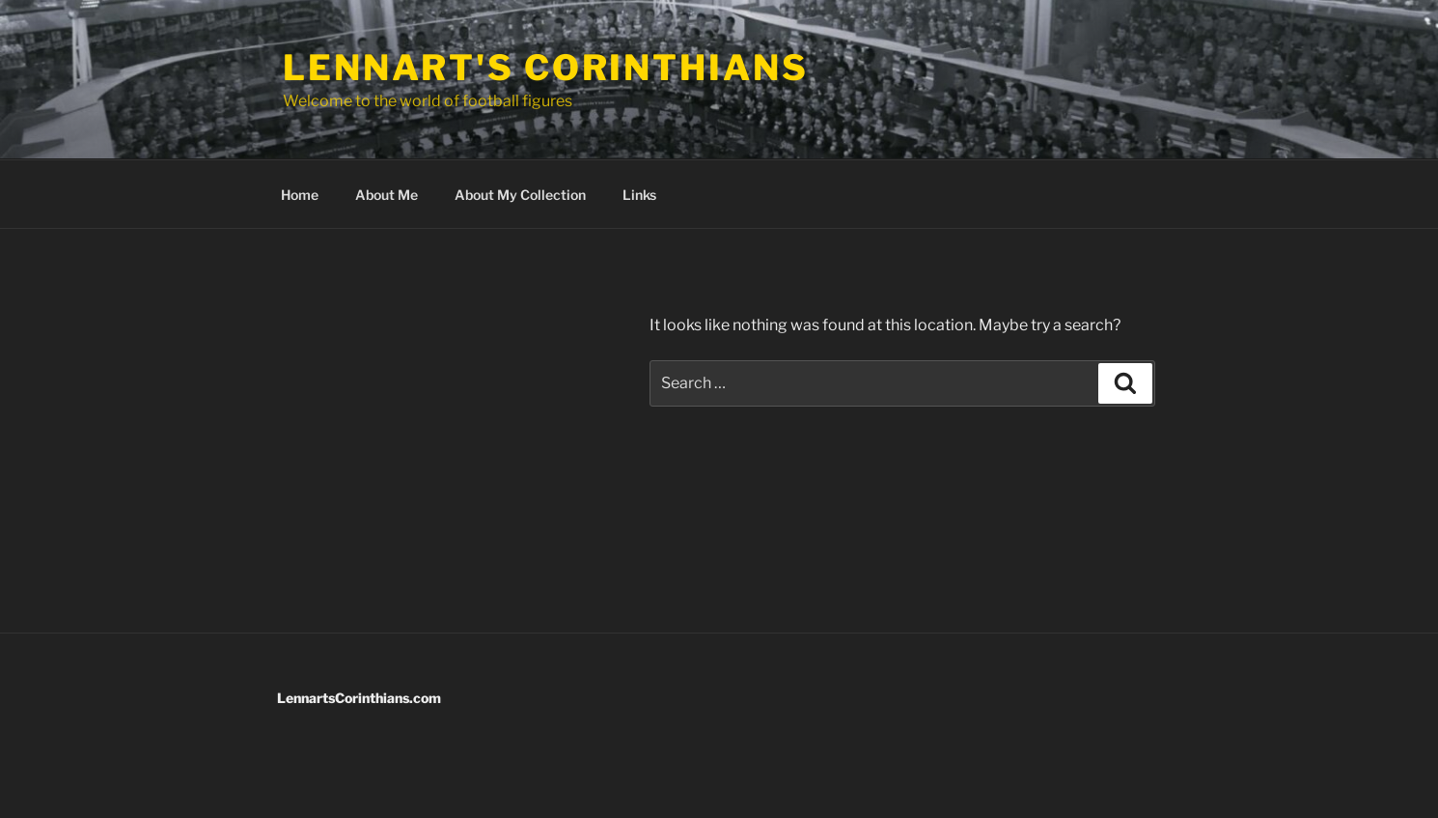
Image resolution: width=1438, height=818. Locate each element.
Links (639, 194)
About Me (386, 194)
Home (299, 194)
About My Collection (520, 194)
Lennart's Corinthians (545, 67)
